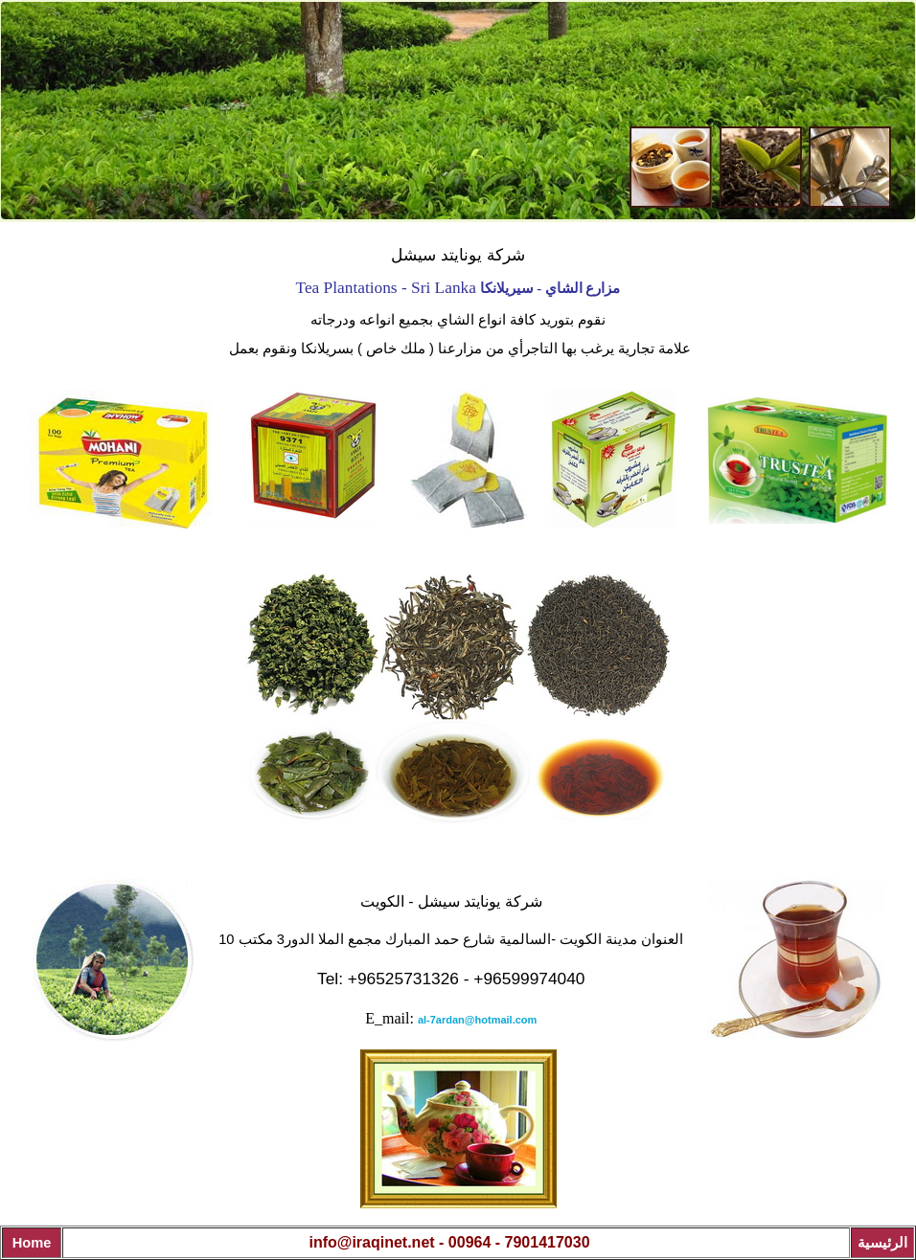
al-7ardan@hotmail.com (477, 1019)
